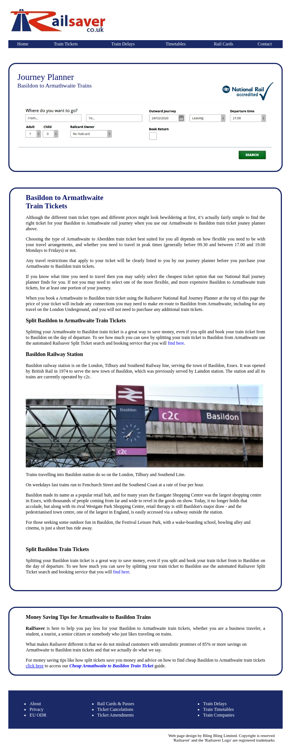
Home (22, 44)
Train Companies (219, 715)
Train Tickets (66, 44)
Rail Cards (223, 44)
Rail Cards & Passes (116, 703)
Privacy (37, 709)
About (35, 703)
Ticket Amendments (115, 715)
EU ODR (38, 715)
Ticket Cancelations (115, 709)
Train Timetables (218, 709)
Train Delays (123, 44)
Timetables (176, 44)
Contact (265, 44)
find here (176, 343)
